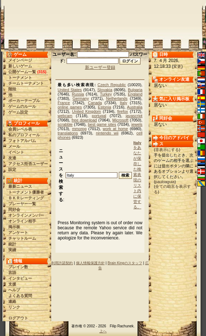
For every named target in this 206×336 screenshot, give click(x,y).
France (64, 103)
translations (68, 133)
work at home (115, 129)
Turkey (106, 94)
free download (84, 120)
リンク (14, 307)
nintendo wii (107, 133)
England (135, 94)
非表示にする (167, 149)
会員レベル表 (20, 129)
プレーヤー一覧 (22, 204)
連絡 (12, 301)
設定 (12, 169)
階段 (12, 89)
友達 (12, 158)
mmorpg (79, 129)
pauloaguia (165, 182)
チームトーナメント (26, 83)
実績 (12, 250)
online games (70, 107)
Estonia (104, 107)
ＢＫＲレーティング (26, 198)
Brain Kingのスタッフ (125, 263)
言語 (12, 272)
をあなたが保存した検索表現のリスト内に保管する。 (137, 175)
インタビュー (20, 278)
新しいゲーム (20, 66)
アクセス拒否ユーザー (28, 164)
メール (14, 146)
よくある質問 (20, 295)
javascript (134, 116)
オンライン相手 (22, 221)
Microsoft (120, 120)
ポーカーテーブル (24, 100)
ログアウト (18, 318)
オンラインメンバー (26, 215)
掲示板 (14, 227)
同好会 (14, 209)
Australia (135, 107)
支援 (12, 284)
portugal (99, 116)
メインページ (20, 60)
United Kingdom (86, 111)
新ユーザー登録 (100, 67)
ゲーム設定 (18, 112)
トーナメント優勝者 (26, 192)
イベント (16, 152)
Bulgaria (135, 90)
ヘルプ (14, 290)
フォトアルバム (22, 140)
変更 (177, 66)
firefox (122, 111)
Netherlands (116, 98)
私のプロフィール (24, 135)
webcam (65, 116)
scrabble (65, 124)
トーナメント (20, 77)
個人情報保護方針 (90, 263)
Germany (80, 98)
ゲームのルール (22, 106)
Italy (123, 103)
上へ (103, 331)
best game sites (102, 124)
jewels (137, 124)
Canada (95, 103)
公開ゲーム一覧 (22, 72)
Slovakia (104, 90)
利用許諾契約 (62, 263)
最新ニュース (20, 186)
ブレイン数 (18, 267)
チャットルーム (22, 238)
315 (42, 72)
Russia (78, 94)
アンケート (18, 232)
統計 (12, 244)
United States (70, 90)
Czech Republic (112, 85)
